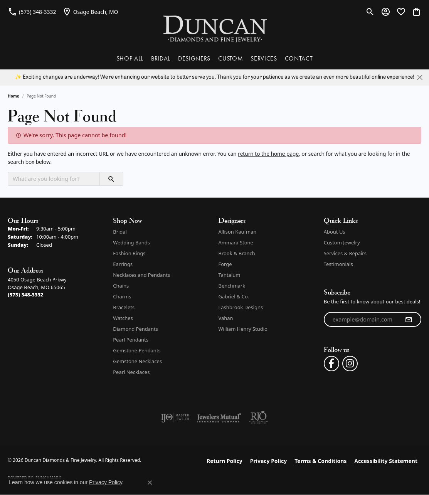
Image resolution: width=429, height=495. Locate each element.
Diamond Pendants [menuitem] (135, 328)
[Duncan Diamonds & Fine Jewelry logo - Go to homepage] (214, 28)
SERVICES (264, 58)
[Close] (419, 77)
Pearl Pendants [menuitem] (130, 339)
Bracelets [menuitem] (124, 307)
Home (13, 96)
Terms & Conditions (320, 461)
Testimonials (338, 264)
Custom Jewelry (342, 242)
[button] (370, 11)
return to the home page (268, 153)
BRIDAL (160, 58)
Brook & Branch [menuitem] (237, 253)
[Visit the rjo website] (258, 417)
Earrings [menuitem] (123, 264)
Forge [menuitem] (225, 264)
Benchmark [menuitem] (232, 285)
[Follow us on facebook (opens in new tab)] (331, 363)
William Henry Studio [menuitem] (243, 328)
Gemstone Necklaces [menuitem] (137, 361)
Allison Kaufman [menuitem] (238, 231)
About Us (334, 231)
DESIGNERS (194, 58)
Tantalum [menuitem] (230, 274)
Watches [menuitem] (123, 318)
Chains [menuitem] (121, 285)
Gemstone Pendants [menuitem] (137, 350)
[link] (32, 11)
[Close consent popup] (150, 482)
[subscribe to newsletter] (409, 320)
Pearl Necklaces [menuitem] (131, 372)
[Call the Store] (26, 294)
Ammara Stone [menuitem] (236, 242)
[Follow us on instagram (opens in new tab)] (350, 363)
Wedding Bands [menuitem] (131, 242)
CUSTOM (230, 58)
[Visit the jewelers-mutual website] (219, 417)
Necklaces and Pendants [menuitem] (141, 274)
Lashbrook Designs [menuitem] (241, 307)
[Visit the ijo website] (175, 417)
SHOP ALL (129, 58)
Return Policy (224, 461)
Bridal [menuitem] (120, 231)
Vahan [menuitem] (226, 318)
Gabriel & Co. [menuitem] (234, 296)
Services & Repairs (345, 253)
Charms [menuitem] (122, 296)
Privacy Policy (268, 461)
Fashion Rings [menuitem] (129, 253)
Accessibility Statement (385, 461)
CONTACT (299, 58)
